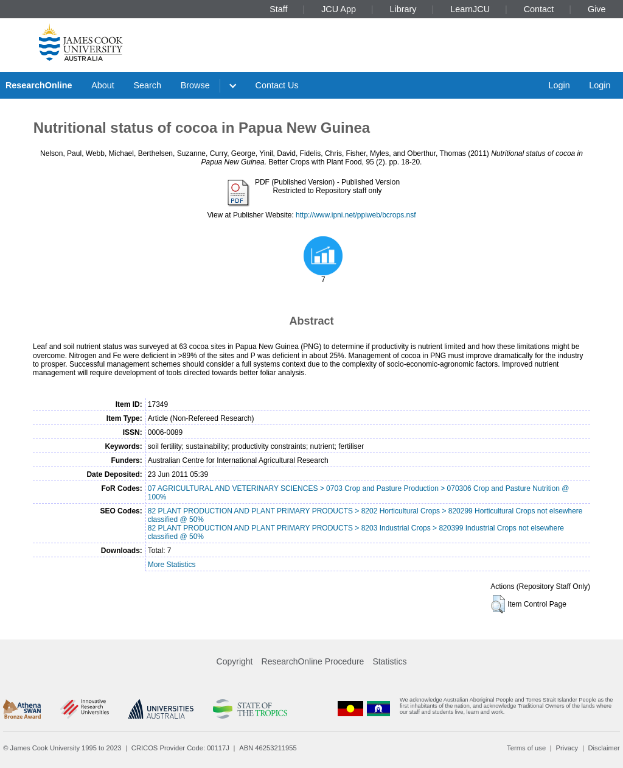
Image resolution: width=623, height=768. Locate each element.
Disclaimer (604, 748)
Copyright (235, 661)
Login (558, 85)
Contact (539, 9)
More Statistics (172, 564)
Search (147, 85)
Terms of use (526, 748)
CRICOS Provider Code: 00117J (180, 748)
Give (597, 9)
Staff (278, 9)
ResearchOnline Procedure (313, 661)
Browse (195, 85)
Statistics (389, 661)
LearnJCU (470, 9)
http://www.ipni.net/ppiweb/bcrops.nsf (356, 215)
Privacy (566, 748)
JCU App (338, 9)
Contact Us (277, 85)
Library (403, 9)
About (102, 85)
